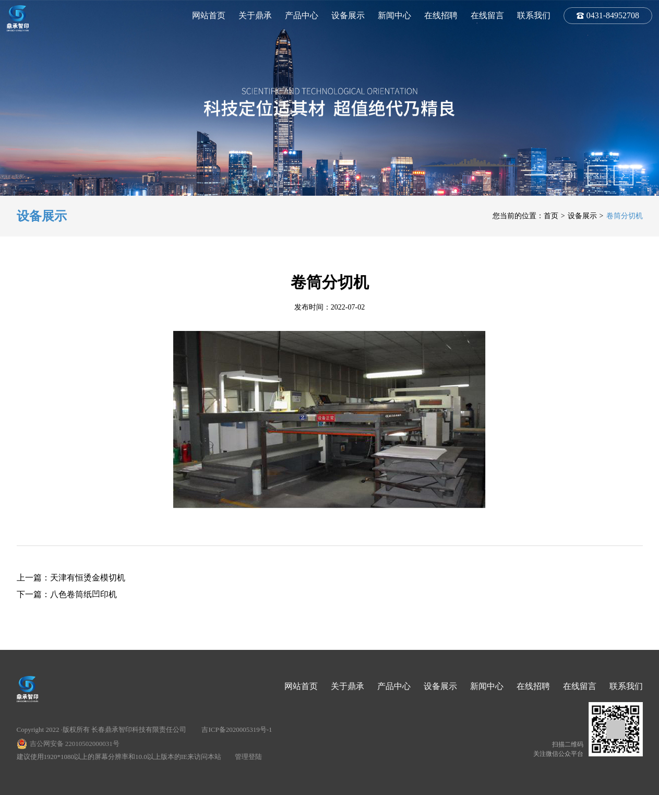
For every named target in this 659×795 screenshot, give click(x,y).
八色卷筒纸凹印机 (83, 594)
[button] (597, 175)
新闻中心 (394, 15)
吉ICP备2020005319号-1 (236, 729)
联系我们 (533, 15)
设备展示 (348, 15)
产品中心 (301, 15)
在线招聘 (441, 15)
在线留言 (487, 15)
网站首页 (208, 15)
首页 (551, 216)
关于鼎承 (255, 15)
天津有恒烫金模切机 (87, 577)
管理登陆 (248, 757)
